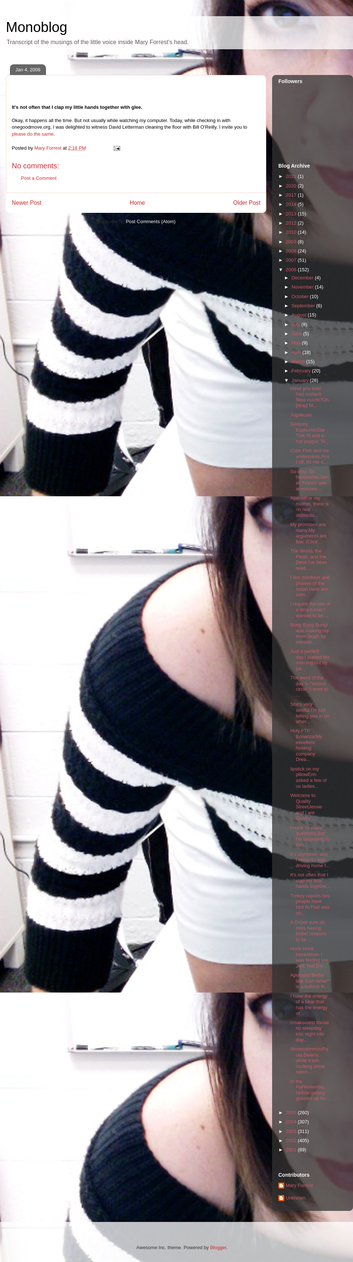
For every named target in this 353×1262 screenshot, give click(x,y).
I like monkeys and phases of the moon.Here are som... (310, 586)
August (300, 315)
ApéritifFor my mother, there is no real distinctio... (309, 506)
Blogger (218, 1247)
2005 (292, 1112)
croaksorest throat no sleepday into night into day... (309, 1031)
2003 (292, 1131)
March (299, 361)
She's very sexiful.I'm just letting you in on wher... (309, 712)
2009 (292, 241)
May (297, 343)
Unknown (296, 1198)
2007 (292, 260)
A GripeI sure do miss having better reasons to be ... (308, 930)
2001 (292, 1149)
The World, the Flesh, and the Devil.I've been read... (308, 559)
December (303, 277)
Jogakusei (301, 415)
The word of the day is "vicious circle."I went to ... (309, 686)
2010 (292, 232)
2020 (292, 186)
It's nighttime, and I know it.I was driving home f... (310, 859)
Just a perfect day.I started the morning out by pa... (309, 659)
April (297, 352)
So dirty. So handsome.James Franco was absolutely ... (309, 480)
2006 (292, 269)
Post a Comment (39, 178)
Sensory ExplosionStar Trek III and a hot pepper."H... (309, 432)
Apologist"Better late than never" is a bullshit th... (309, 980)
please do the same (32, 134)
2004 (292, 1122)
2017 (292, 195)
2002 (292, 1140)
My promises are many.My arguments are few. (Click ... (308, 533)
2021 (292, 176)
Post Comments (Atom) (150, 221)
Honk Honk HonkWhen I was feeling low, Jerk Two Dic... (309, 957)
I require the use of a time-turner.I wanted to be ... (310, 609)
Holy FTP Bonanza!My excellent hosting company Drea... (306, 745)
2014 (292, 204)
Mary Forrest (299, 1185)
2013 (292, 214)
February (302, 370)
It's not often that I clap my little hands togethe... (310, 880)
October (301, 296)
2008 (292, 251)
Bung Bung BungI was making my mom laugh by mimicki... (309, 633)
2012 (292, 223)
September (304, 305)
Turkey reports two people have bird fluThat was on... (309, 904)
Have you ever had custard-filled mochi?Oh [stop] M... (309, 397)
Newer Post (27, 203)
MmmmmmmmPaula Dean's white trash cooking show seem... (309, 1060)
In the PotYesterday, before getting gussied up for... (309, 1090)
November (303, 287)
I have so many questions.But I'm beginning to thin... (309, 836)
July (297, 324)
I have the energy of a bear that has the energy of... (308, 1004)
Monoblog (36, 27)
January (301, 380)
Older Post (246, 203)
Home (137, 203)
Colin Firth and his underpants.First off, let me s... (309, 456)
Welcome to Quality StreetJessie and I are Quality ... (306, 807)
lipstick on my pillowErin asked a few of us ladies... (308, 777)
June (297, 333)
